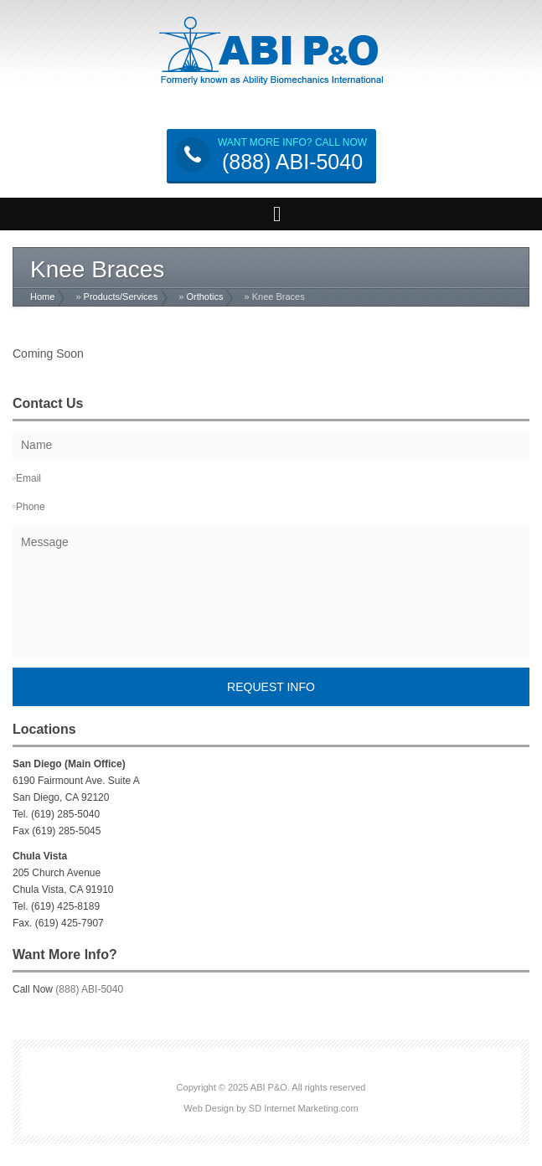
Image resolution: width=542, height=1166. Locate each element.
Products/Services (121, 297)
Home (42, 297)
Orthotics (204, 297)
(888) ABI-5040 (89, 989)
